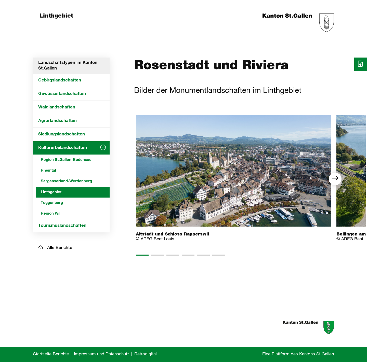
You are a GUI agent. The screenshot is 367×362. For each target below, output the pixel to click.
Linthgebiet (51, 192)
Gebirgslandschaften (59, 80)
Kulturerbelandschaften (62, 148)
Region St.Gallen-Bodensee (66, 160)
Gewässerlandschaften (62, 94)
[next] (335, 179)
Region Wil (50, 213)
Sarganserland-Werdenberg (66, 181)
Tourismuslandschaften (62, 226)
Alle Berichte (55, 247)
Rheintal (48, 170)
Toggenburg (52, 203)
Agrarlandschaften (57, 121)
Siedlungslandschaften (61, 134)
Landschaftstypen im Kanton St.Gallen (67, 66)
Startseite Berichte (51, 354)
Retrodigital (145, 354)
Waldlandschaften (56, 107)
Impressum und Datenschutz (101, 354)
